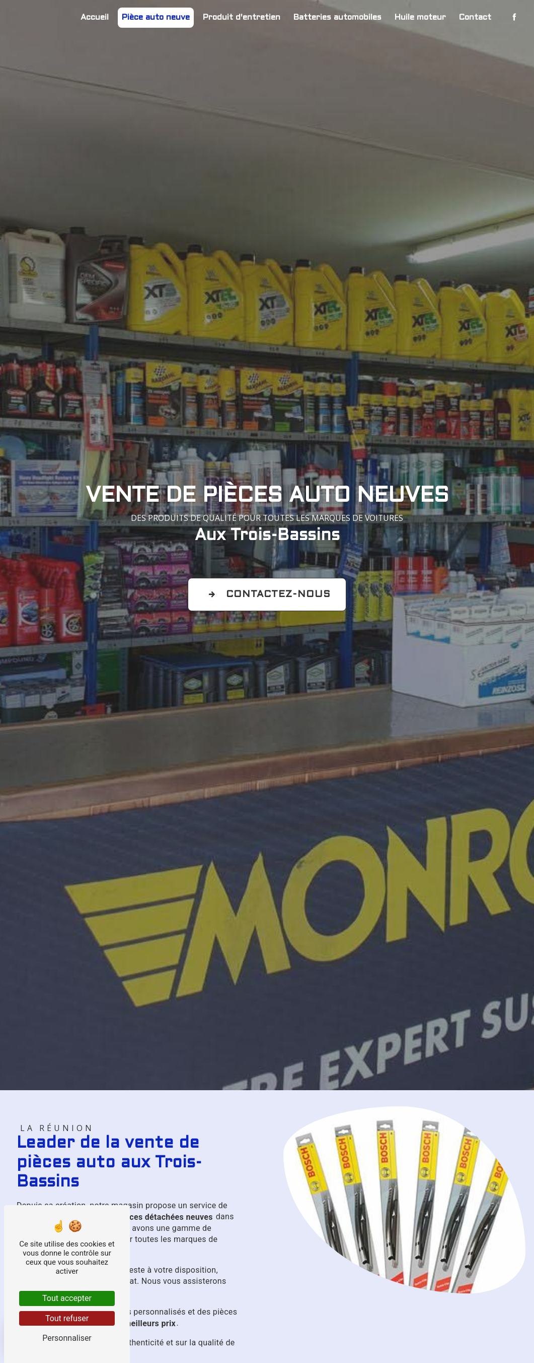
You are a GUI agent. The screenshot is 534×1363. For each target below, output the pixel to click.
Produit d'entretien (241, 17)
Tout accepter (67, 1298)
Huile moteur (420, 17)
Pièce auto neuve (156, 17)
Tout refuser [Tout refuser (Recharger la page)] (67, 1318)
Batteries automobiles (337, 17)
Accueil (95, 17)
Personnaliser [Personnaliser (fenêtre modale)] (67, 1338)
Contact (475, 17)
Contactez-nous (267, 594)
